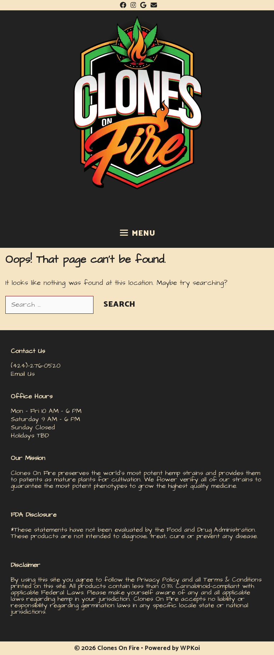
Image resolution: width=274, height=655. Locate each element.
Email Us (23, 373)
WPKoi (190, 648)
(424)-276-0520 (36, 365)
